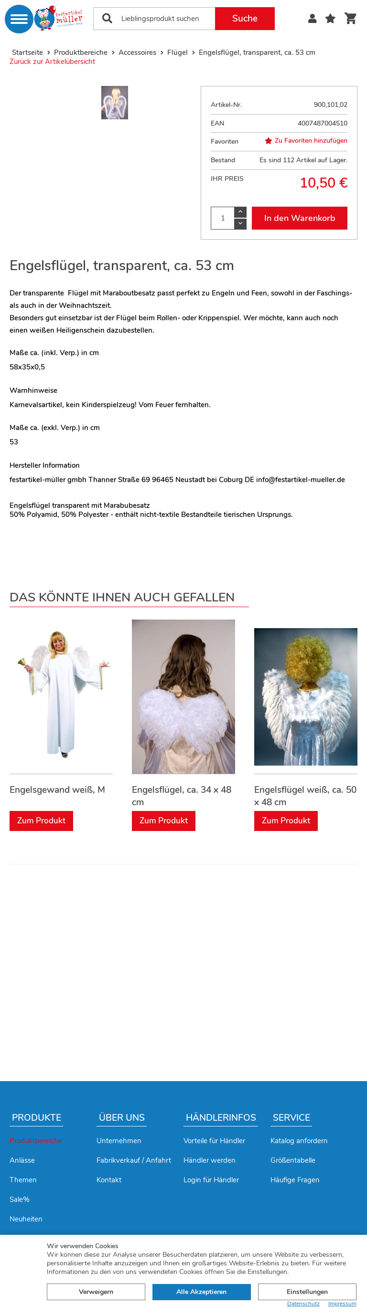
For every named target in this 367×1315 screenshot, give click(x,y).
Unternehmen (119, 1141)
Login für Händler (211, 1180)
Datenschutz (303, 1303)
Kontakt (109, 1180)
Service (291, 1118)
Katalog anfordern (299, 1141)
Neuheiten (26, 1219)
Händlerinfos (221, 1118)
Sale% (20, 1199)
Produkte (36, 1118)
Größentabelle (292, 1160)
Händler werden (210, 1160)
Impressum (342, 1303)
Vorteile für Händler (214, 1141)
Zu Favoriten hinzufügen (306, 140)
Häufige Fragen (295, 1180)
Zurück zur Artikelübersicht (52, 61)
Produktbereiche (36, 1141)
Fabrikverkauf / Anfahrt (134, 1160)
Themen (23, 1180)
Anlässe (22, 1160)
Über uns (122, 1118)
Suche (245, 18)
